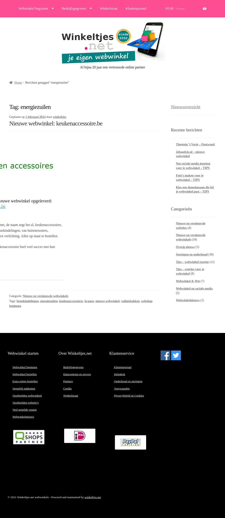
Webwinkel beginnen (33, 8)
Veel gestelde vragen (24, 409)
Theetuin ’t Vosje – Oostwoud (195, 144)
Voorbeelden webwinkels (27, 395)
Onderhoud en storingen (128, 381)
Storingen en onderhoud (192, 254)
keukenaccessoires (71, 301)
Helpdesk (119, 374)
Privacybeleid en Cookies (129, 395)
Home (18, 82)
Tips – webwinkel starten (192, 262)
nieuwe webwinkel (108, 301)
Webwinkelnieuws (188, 300)
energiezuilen (49, 301)
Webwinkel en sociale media (194, 288)
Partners (68, 381)
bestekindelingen (28, 301)
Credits (67, 388)
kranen (89, 301)
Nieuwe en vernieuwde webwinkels (45, 296)
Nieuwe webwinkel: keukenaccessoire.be (55, 123)
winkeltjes (59, 117)
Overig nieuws (185, 247)
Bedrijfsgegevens (74, 8)
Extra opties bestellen (25, 381)
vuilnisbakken (130, 301)
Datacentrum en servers (77, 374)
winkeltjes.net (93, 497)
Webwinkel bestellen (24, 374)
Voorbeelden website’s (25, 402)
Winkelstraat (109, 8)
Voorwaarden (122, 388)
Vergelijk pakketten (23, 388)
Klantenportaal (135, 8)
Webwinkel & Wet (188, 281)
